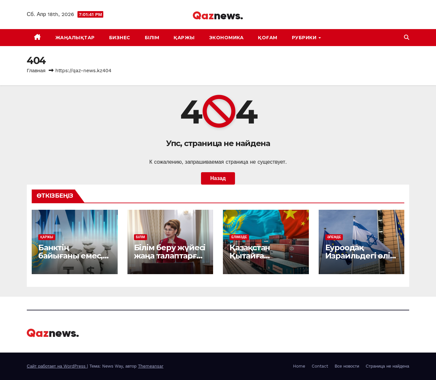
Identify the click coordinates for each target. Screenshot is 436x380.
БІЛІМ (152, 38)
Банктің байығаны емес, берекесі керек (70, 256)
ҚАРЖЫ (184, 38)
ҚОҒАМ (267, 38)
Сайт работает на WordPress (57, 366)
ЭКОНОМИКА (226, 38)
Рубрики (305, 38)
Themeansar (150, 366)
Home (299, 366)
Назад (218, 178)
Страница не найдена (387, 366)
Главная (36, 71)
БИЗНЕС (119, 38)
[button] (406, 37)
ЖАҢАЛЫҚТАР (75, 38)
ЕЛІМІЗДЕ (239, 237)
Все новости (347, 366)
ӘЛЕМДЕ (334, 237)
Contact (320, 366)
